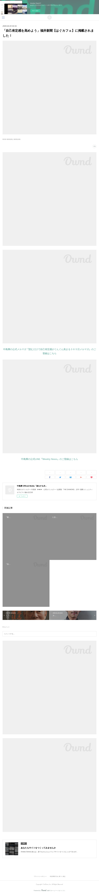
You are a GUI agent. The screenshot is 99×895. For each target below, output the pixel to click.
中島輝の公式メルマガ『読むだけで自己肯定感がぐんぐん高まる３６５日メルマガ (46, 349)
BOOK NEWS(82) (8, 139)
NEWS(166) (17, 139)
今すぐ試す (35, 10)
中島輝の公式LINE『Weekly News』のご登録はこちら (49, 459)
